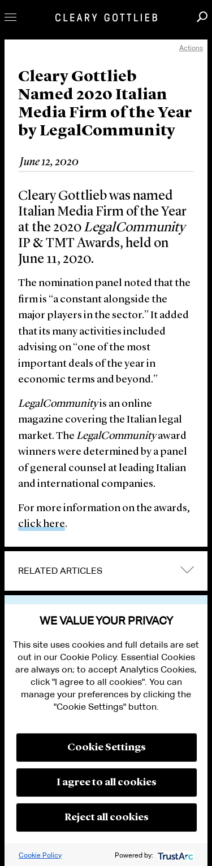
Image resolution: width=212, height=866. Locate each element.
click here (41, 524)
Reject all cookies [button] (106, 817)
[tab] (106, 571)
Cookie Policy (40, 855)
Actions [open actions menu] (191, 47)
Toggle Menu (10, 17)
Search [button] (202, 16)
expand (187, 569)
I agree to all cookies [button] (107, 782)
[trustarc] (174, 855)
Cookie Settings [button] (106, 747)
